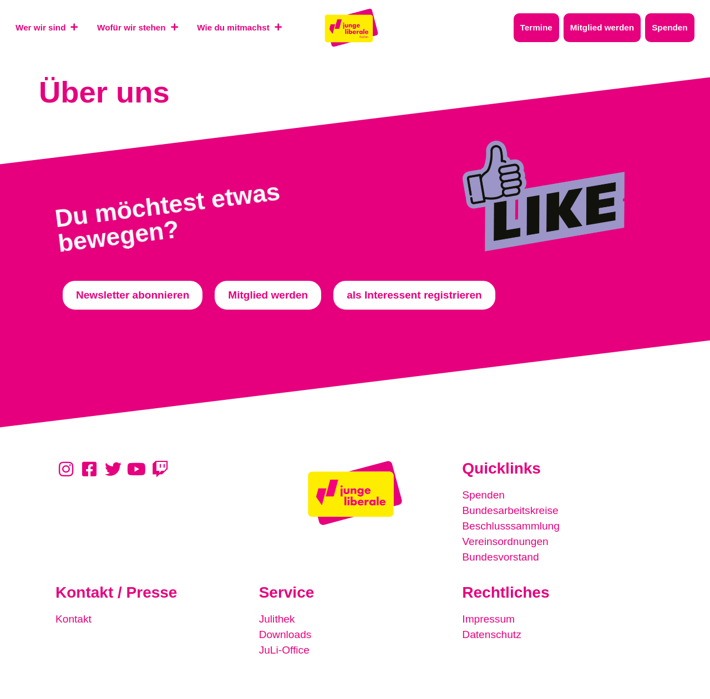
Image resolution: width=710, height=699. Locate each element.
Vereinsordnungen (505, 541)
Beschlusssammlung (511, 526)
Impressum (488, 619)
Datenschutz (491, 634)
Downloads (285, 634)
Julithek (277, 619)
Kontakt (73, 619)
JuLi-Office (284, 650)
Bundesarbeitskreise (510, 510)
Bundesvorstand (500, 557)
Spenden (483, 495)
